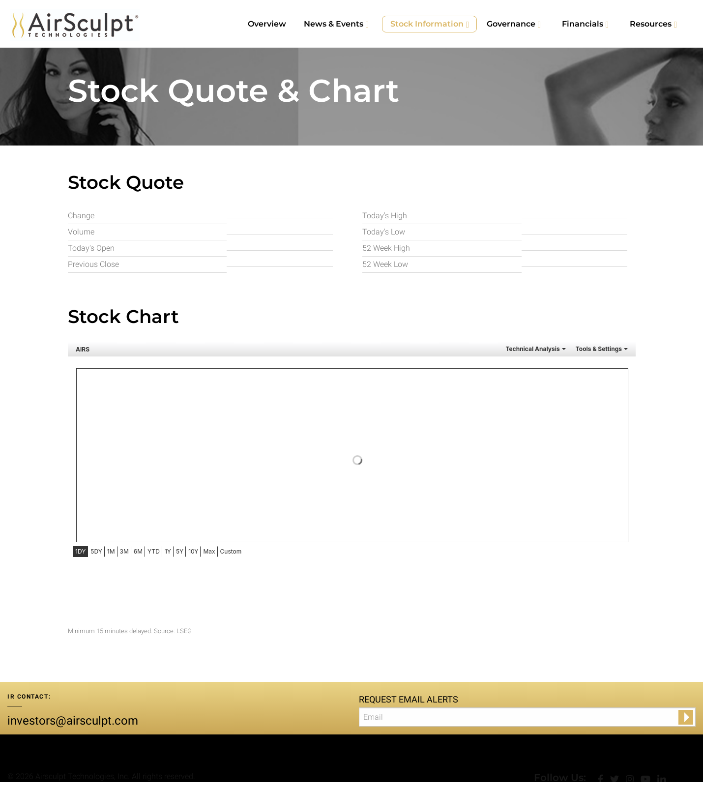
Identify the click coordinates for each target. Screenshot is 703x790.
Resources (651, 24)
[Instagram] (630, 759)
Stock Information (427, 24)
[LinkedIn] (662, 759)
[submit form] (685, 717)
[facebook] (601, 759)
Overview (267, 24)
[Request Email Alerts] (527, 717)
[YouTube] (646, 759)
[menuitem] (267, 24)
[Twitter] (615, 759)
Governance (511, 24)
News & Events (333, 24)
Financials (582, 24)
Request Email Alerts (408, 699)
